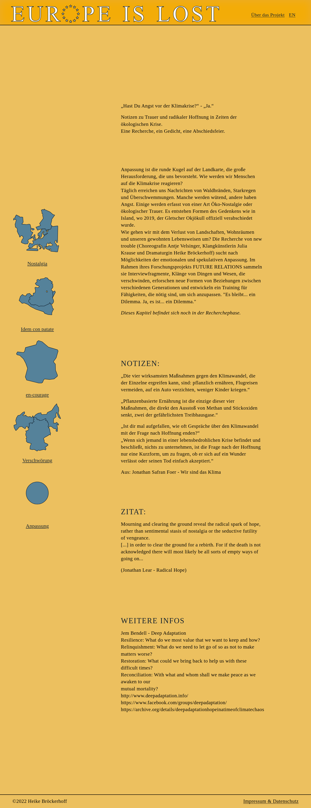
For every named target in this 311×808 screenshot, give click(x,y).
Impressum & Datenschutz (271, 801)
